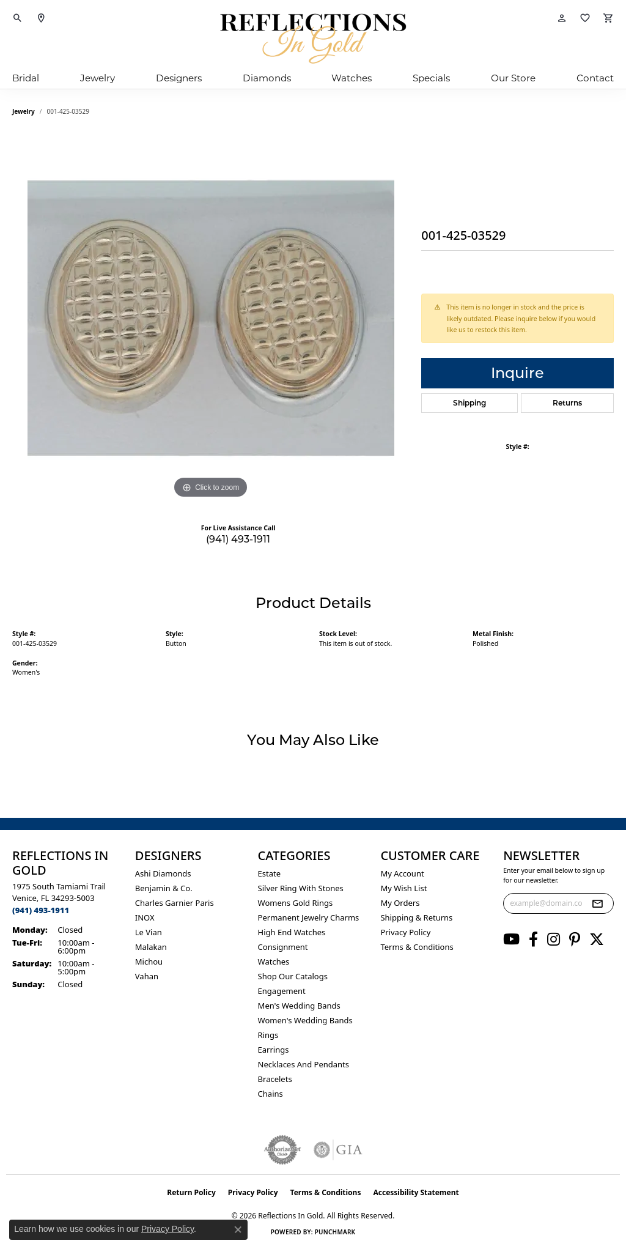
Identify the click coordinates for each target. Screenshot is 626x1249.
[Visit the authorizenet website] (282, 1150)
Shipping (469, 402)
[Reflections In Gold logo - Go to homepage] (313, 38)
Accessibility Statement (415, 1192)
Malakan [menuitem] (151, 946)
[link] (40, 18)
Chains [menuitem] (270, 1093)
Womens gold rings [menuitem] (295, 902)
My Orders (399, 902)
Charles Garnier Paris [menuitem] (174, 902)
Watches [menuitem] (274, 961)
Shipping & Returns (416, 917)
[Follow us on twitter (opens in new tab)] (596, 939)
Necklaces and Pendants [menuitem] (303, 1064)
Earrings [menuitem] (273, 1049)
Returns (567, 402)
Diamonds (267, 78)
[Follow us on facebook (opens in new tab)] (533, 939)
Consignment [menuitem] (283, 946)
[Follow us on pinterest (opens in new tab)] (574, 939)
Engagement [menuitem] (282, 990)
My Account (402, 873)
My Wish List (403, 888)
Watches (351, 78)
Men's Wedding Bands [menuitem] (299, 1005)
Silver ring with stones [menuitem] (301, 888)
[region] (211, 318)
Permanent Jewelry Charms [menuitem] (308, 917)
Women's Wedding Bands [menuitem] (305, 1020)
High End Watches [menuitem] (292, 932)
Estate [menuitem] (269, 873)
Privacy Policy (405, 932)
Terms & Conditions (416, 946)
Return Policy (191, 1192)
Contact (595, 78)
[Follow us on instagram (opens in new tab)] (553, 939)
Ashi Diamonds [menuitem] (163, 873)
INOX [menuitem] (145, 917)
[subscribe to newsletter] (597, 903)
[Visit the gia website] (338, 1150)
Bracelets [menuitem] (275, 1078)
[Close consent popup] (237, 1229)
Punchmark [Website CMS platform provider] (335, 1232)
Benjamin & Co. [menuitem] (164, 888)
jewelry (23, 111)
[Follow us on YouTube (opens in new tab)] (511, 939)
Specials (431, 78)
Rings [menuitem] (268, 1034)
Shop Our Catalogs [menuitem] (293, 976)
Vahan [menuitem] (146, 976)
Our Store (513, 78)
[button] (17, 18)
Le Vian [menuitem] (148, 932)
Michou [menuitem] (149, 961)
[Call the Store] (40, 910)
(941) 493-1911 (238, 539)
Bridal (25, 78)
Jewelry (97, 78)
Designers (179, 78)
